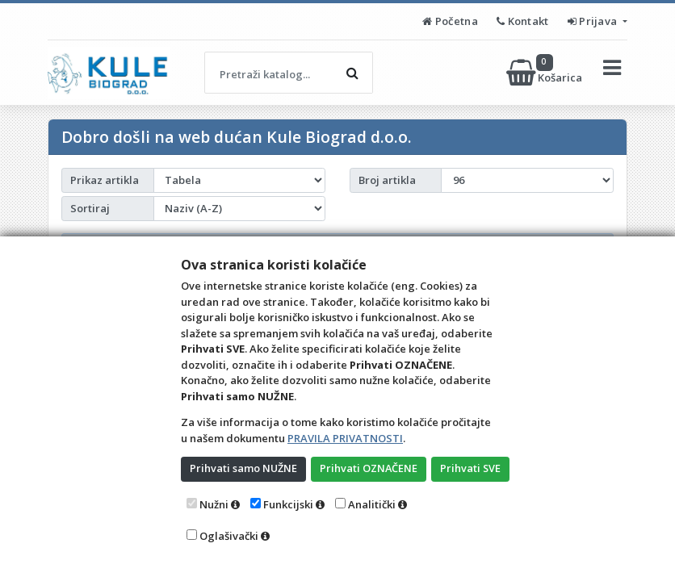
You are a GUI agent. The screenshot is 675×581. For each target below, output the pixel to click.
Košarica (545, 73)
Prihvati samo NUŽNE (244, 468)
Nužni (213, 504)
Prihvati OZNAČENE (370, 468)
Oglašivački (228, 536)
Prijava (594, 21)
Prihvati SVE (473, 468)
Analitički (372, 504)
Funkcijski (288, 504)
